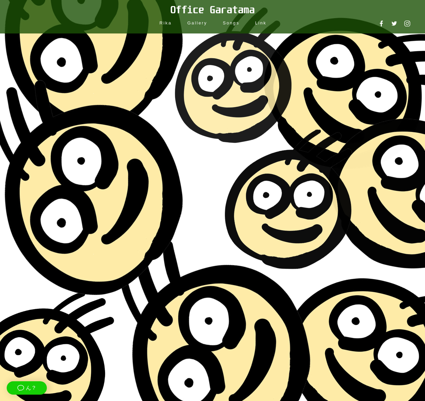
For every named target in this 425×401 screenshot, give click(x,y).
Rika (166, 22)
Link (260, 22)
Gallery (197, 22)
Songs (231, 22)
